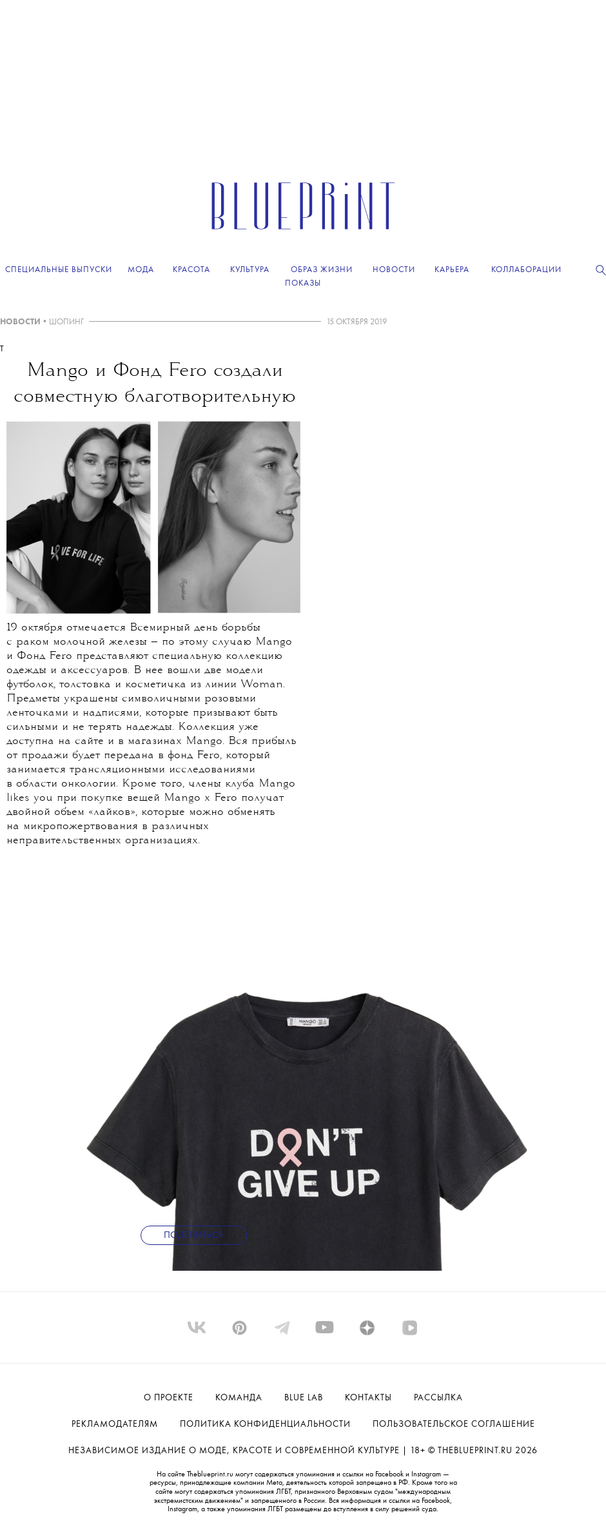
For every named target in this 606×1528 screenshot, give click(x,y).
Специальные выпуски (58, 270)
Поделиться (193, 1235)
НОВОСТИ (20, 322)
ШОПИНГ (66, 322)
